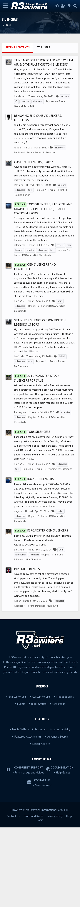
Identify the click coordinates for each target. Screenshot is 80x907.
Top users (43, 127)
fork (69, 324)
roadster (25, 181)
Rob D (17, 680)
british (62, 436)
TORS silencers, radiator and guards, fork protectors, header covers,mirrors (43, 288)
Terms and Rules (33, 895)
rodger (18, 227)
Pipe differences (27, 648)
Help (69, 895)
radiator (30, 329)
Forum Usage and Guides (29, 852)
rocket (60, 590)
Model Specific (65, 776)
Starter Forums (17, 776)
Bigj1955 (19, 380)
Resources (41, 809)
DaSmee (19, 264)
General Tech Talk (24, 185)
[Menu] (5, 5)
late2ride (19, 436)
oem (59, 380)
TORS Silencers (32, 511)
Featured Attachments (27, 816)
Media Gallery (20, 809)
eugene (18, 590)
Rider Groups (38, 783)
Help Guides (63, 852)
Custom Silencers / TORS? (33, 241)
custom (65, 176)
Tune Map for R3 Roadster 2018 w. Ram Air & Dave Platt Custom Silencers (43, 142)
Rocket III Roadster (45, 232)
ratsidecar (19, 324)
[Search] (75, 6)
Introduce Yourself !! (46, 685)
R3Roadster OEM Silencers (41, 610)
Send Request (43, 864)
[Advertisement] (40, 80)
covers (60, 324)
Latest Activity (61, 809)
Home (40, 899)
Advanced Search (57, 816)
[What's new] (69, 6)
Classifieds (58, 783)
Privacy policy (55, 895)
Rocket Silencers (34, 558)
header (19, 329)
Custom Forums (41, 776)
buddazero (20, 176)
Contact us (13, 895)
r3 (16, 181)
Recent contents (18, 127)
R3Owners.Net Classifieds (36, 334)
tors (30, 269)
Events (21, 783)
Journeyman (20, 491)
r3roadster (20, 634)
